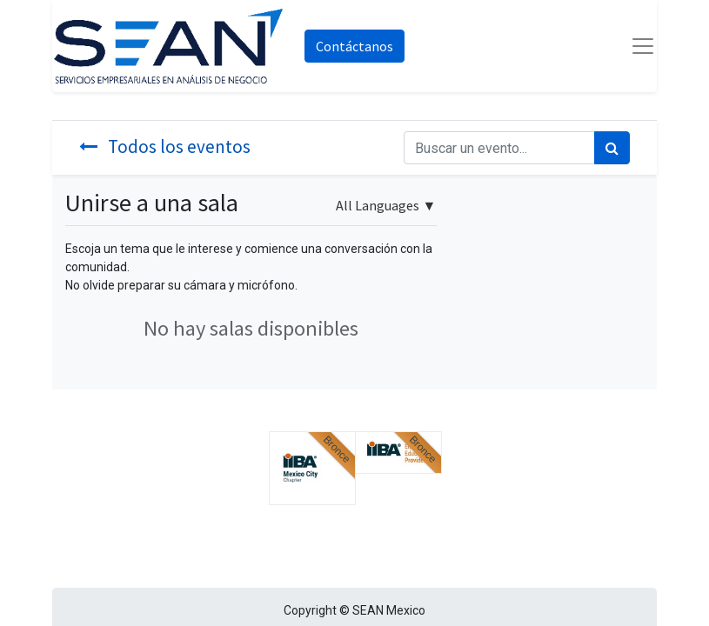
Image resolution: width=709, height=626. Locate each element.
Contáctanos (354, 46)
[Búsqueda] (612, 147)
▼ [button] (386, 205)
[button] (312, 468)
